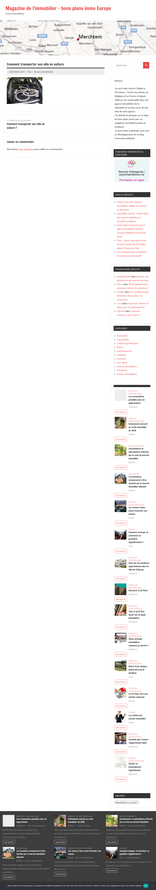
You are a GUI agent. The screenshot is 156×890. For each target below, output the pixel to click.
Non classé (122, 362)
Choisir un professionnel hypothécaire (135, 767)
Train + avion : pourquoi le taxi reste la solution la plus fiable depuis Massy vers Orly (131, 244)
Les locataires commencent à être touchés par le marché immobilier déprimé (31, 854)
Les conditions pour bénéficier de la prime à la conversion (133, 295)
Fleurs (120, 284)
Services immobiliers (127, 366)
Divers (120, 347)
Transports (122, 370)
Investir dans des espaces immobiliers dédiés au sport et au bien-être (132, 205)
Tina (29, 71)
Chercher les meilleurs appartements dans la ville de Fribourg (139, 566)
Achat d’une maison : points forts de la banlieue (138, 669)
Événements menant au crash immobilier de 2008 (138, 427)
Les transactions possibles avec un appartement (137, 400)
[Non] (152, 885)
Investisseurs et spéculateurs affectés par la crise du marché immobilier (136, 821)
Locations (121, 358)
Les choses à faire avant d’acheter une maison (138, 511)
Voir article (121, 412)
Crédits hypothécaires (127, 343)
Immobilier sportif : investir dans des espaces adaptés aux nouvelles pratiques (133, 217)
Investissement (124, 350)
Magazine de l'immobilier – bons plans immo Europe (58, 8)
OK (145, 886)
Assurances (122, 335)
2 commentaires (84, 825)
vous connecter (26, 149)
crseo (119, 303)
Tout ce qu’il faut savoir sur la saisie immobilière (137, 615)
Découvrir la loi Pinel (138, 590)
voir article (8, 842)
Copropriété (123, 339)
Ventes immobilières (127, 374)
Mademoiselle (124, 276)
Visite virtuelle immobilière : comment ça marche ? (139, 642)
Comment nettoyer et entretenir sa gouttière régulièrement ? (134, 853)
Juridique (121, 354)
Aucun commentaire (43, 71)
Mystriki (121, 311)
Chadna (120, 291)
